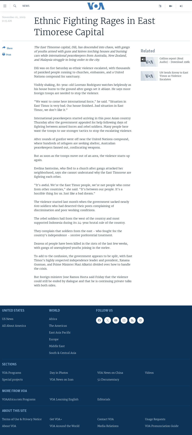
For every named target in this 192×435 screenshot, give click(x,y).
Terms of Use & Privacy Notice (22, 419)
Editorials (103, 399)
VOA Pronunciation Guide (161, 426)
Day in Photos (59, 372)
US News (7, 318)
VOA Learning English (64, 399)
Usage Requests (155, 419)
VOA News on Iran (61, 379)
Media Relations (108, 426)
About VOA (9, 426)
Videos (149, 372)
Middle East (57, 346)
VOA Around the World (64, 426)
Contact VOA (105, 419)
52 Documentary (108, 379)
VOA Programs (11, 372)
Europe (53, 339)
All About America (14, 325)
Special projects (12, 379)
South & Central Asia (62, 353)
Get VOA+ (56, 419)
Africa (53, 318)
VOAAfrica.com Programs (18, 399)
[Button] (7, 48)
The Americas (58, 325)
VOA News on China (110, 372)
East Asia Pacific (60, 332)
